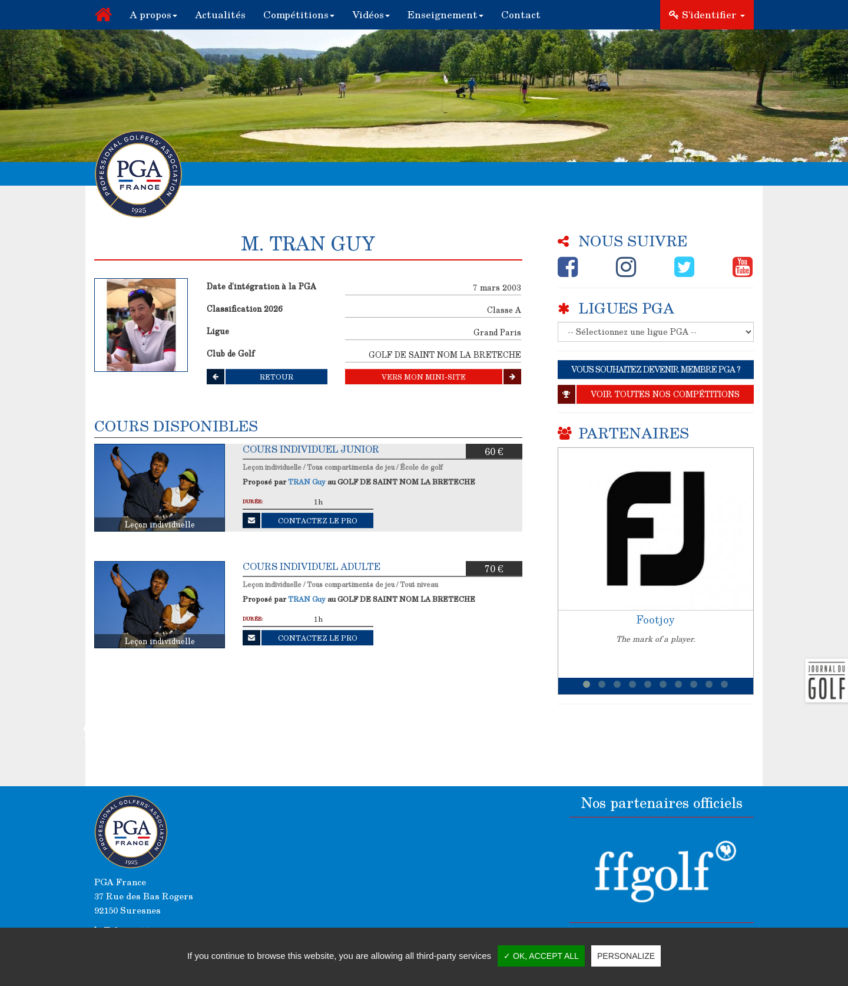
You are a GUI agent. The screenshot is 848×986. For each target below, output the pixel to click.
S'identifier (707, 14)
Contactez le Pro (300, 520)
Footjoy (655, 619)
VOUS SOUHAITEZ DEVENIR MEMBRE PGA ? (655, 369)
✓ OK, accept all (541, 956)
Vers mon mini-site (451, 376)
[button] (153, 14)
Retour (250, 376)
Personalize (626, 956)
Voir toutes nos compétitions (649, 394)
